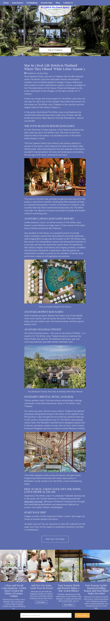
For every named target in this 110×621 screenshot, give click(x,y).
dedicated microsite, (33, 501)
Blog (58, 2)
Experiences (17, 2)
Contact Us (68, 2)
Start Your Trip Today (55, 539)
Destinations (32, 2)
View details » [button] (41, 602)
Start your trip (82, 615)
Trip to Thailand (55, 50)
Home (6, 2)
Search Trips (46, 2)
